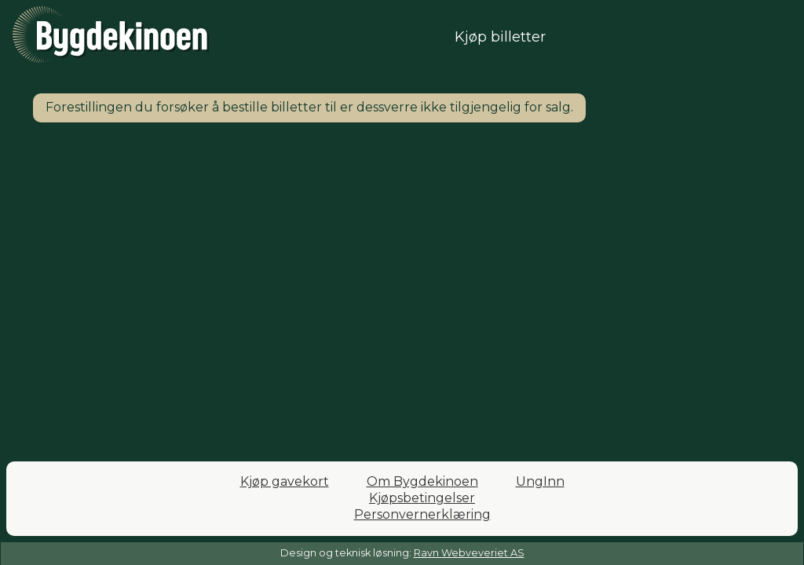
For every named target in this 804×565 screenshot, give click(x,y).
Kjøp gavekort (284, 481)
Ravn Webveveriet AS (469, 553)
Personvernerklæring (422, 514)
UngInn (540, 481)
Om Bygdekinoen (422, 481)
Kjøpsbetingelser (422, 497)
